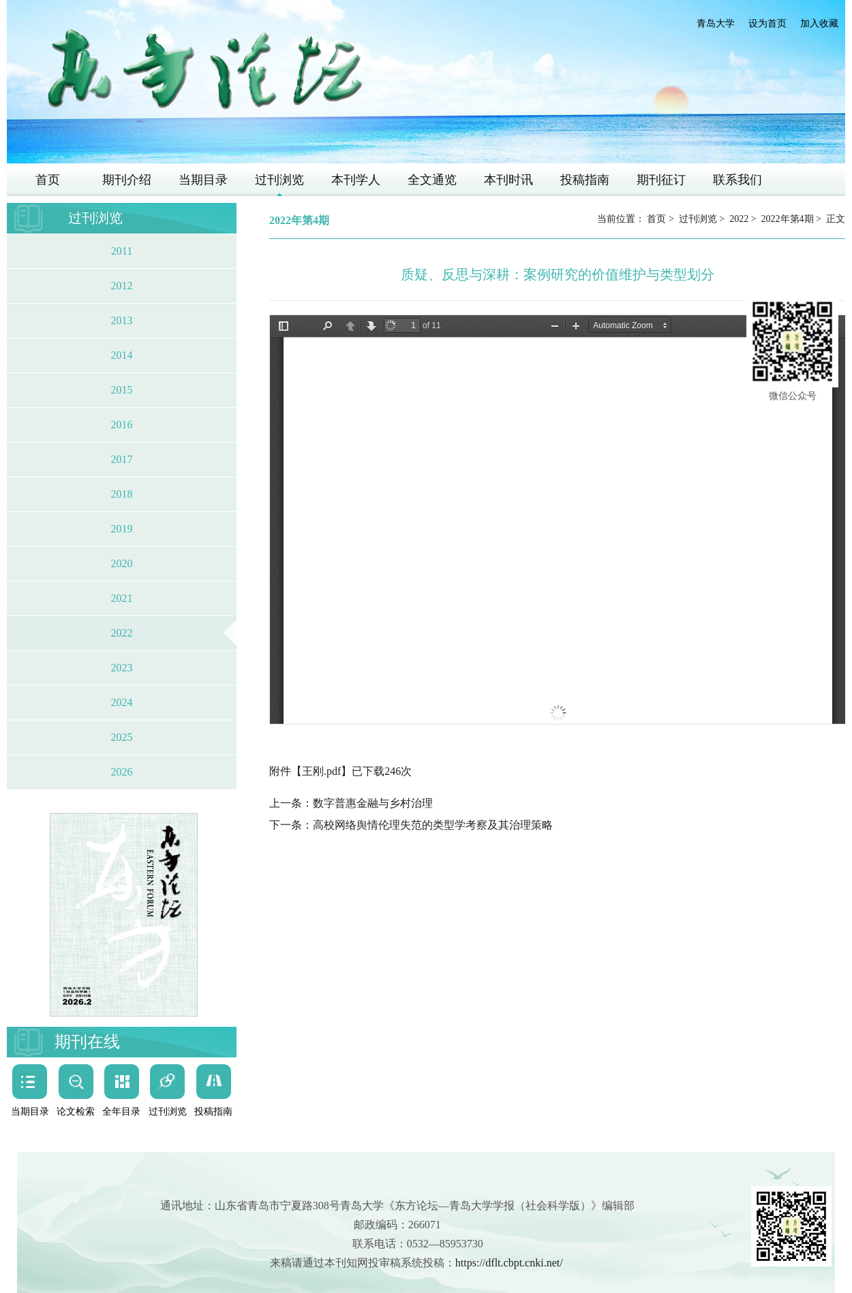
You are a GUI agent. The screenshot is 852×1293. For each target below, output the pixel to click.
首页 (47, 180)
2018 (122, 494)
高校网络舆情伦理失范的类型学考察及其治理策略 (433, 825)
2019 (122, 528)
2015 (122, 390)
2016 (122, 424)
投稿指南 (584, 180)
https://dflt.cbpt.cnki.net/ (509, 1262)
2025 (122, 737)
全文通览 (432, 180)
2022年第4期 (787, 219)
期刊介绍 (126, 180)
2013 (122, 320)
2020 (122, 563)
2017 (122, 459)
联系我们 (737, 180)
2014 (122, 355)
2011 (121, 251)
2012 (122, 285)
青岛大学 (716, 23)
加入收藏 (819, 23)
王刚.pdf (321, 771)
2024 (122, 702)
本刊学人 (355, 180)
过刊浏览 (279, 180)
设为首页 (767, 23)
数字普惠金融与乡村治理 (373, 803)
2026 (122, 772)
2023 (122, 667)
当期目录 (203, 180)
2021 (122, 598)
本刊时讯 (508, 180)
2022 (122, 633)
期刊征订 (661, 180)
